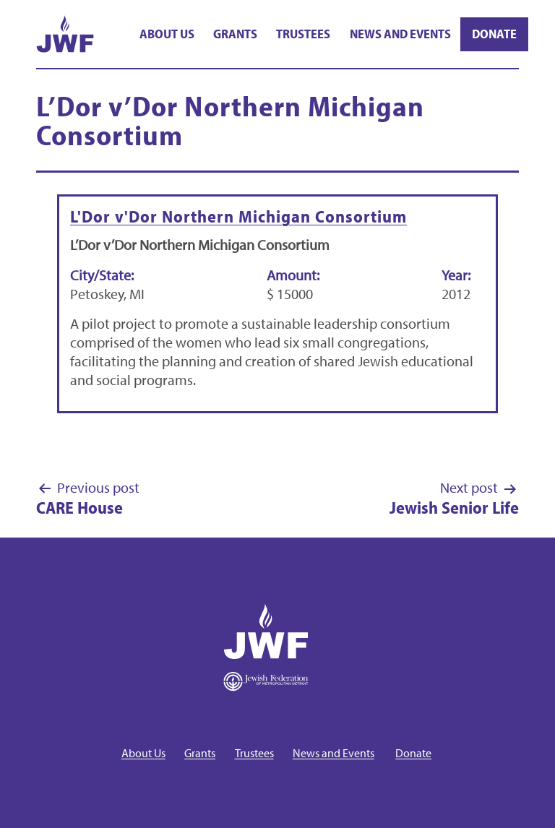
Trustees (303, 33)
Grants (235, 33)
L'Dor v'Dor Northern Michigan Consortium (238, 216)
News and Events (400, 33)
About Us (166, 33)
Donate (494, 33)
